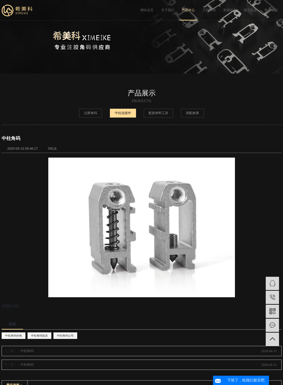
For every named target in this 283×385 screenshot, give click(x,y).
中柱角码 (27, 351)
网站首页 (147, 10)
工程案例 (209, 10)
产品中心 (188, 10)
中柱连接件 (123, 113)
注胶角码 (90, 113)
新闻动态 (229, 10)
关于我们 (167, 10)
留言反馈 (250, 10)
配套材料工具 (158, 113)
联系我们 (271, 10)
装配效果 (192, 113)
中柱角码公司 (65, 335)
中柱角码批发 (39, 335)
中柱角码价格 (13, 335)
